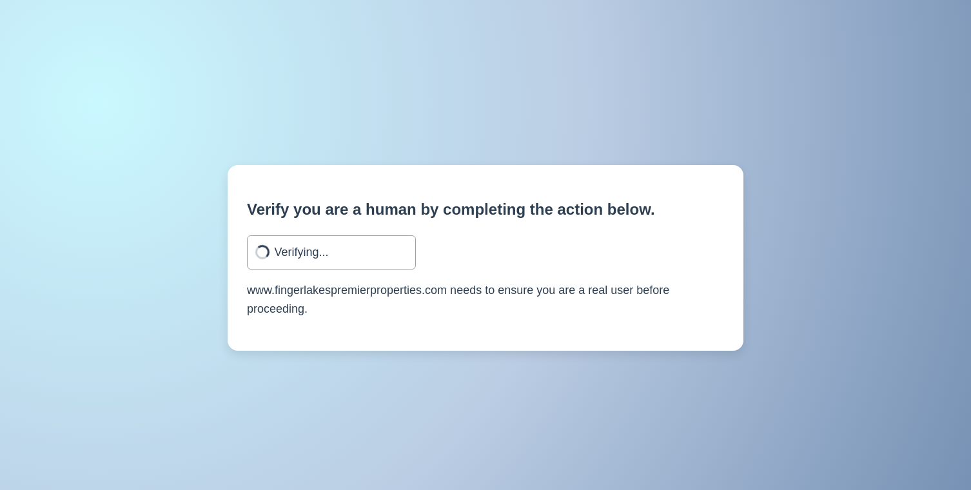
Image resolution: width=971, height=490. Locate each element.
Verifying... (302, 252)
